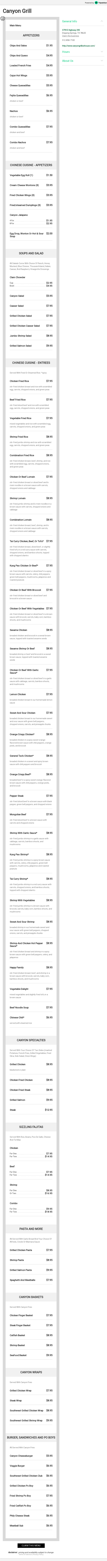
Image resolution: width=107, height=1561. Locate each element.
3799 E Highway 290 (71, 30)
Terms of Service (25, 1554)
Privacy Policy (38, 1554)
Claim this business (70, 36)
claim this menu (31, 1545)
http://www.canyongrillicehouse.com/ (78, 46)
